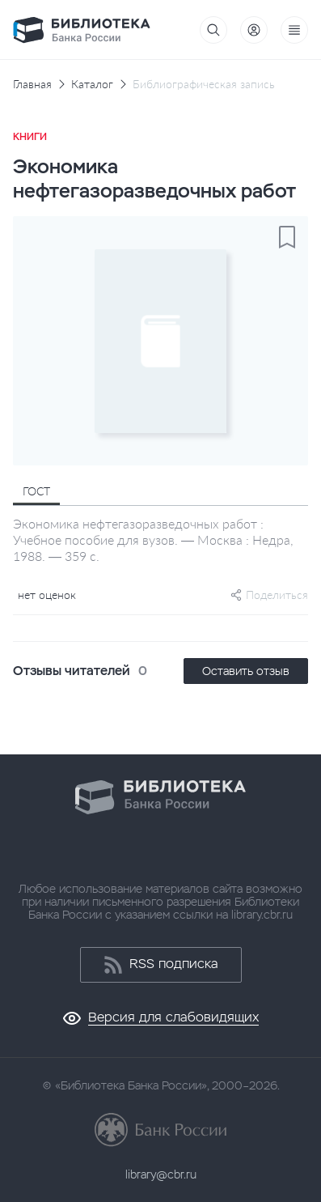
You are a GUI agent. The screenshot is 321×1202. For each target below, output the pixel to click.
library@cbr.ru (160, 1174)
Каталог (92, 84)
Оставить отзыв (245, 671)
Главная (32, 84)
